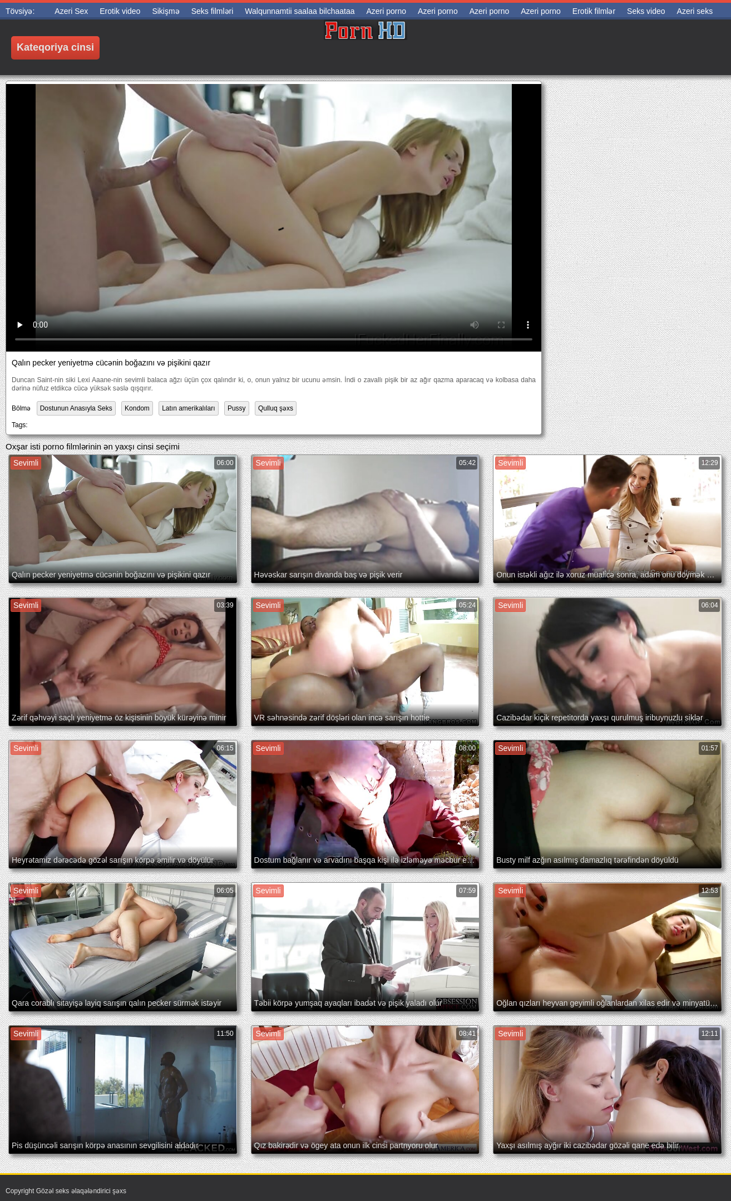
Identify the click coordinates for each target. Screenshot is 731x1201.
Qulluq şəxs (275, 408)
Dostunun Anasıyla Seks (76, 408)
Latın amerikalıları (188, 408)
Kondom (137, 408)
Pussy (237, 408)
